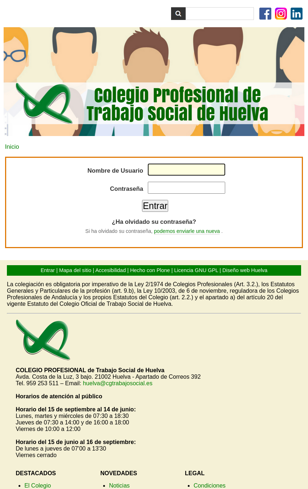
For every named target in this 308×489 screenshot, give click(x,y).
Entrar (48, 270)
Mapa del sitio (75, 270)
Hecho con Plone (150, 270)
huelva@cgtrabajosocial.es (117, 383)
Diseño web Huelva (244, 270)
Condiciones (210, 485)
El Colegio (37, 485)
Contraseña (126, 188)
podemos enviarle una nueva (187, 231)
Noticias (119, 485)
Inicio (12, 146)
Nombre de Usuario (115, 170)
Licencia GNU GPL (196, 270)
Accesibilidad (110, 270)
